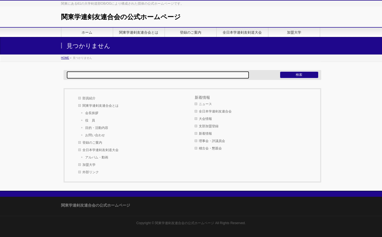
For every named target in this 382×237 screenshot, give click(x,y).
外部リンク (90, 172)
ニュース (205, 104)
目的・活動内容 (96, 128)
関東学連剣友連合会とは (100, 106)
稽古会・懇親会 (210, 148)
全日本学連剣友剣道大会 (100, 150)
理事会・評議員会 (212, 141)
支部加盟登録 (209, 126)
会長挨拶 (91, 113)
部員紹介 (89, 98)
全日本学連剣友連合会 (215, 111)
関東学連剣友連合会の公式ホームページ (121, 17)
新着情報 (205, 133)
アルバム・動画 (96, 157)
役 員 (90, 120)
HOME (65, 57)
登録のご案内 (92, 142)
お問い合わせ (95, 135)
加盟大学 (89, 165)
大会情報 (205, 119)
